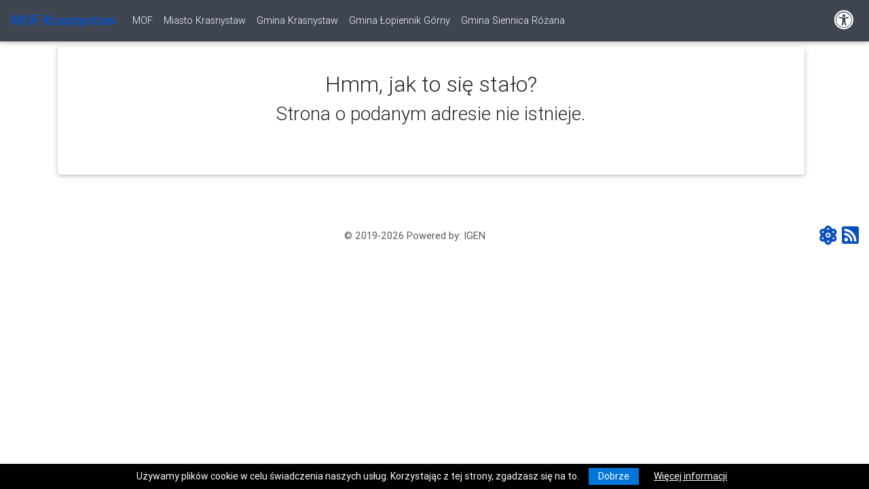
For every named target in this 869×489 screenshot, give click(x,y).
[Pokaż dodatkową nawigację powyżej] (843, 21)
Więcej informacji (690, 476)
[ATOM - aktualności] (830, 236)
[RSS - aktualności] (850, 236)
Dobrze (613, 476)
